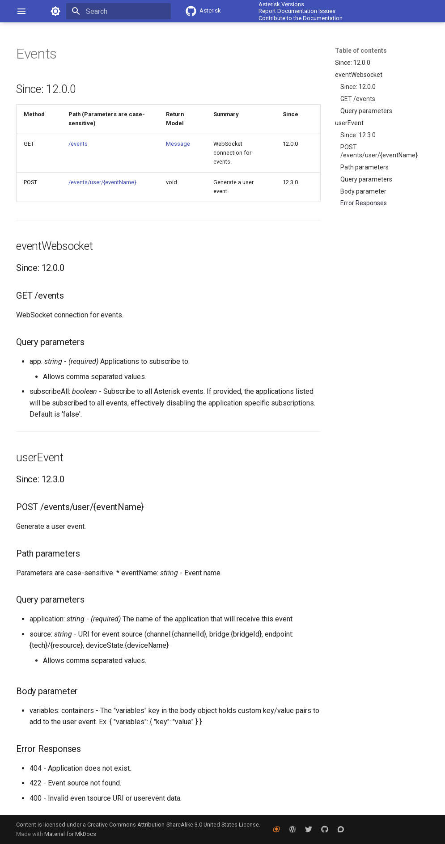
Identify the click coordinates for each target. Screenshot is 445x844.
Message (178, 143)
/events (78, 143)
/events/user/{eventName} (102, 182)
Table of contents (361, 50)
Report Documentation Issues (297, 11)
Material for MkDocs (70, 834)
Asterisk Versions (281, 4)
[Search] (118, 11)
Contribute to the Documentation (301, 18)
